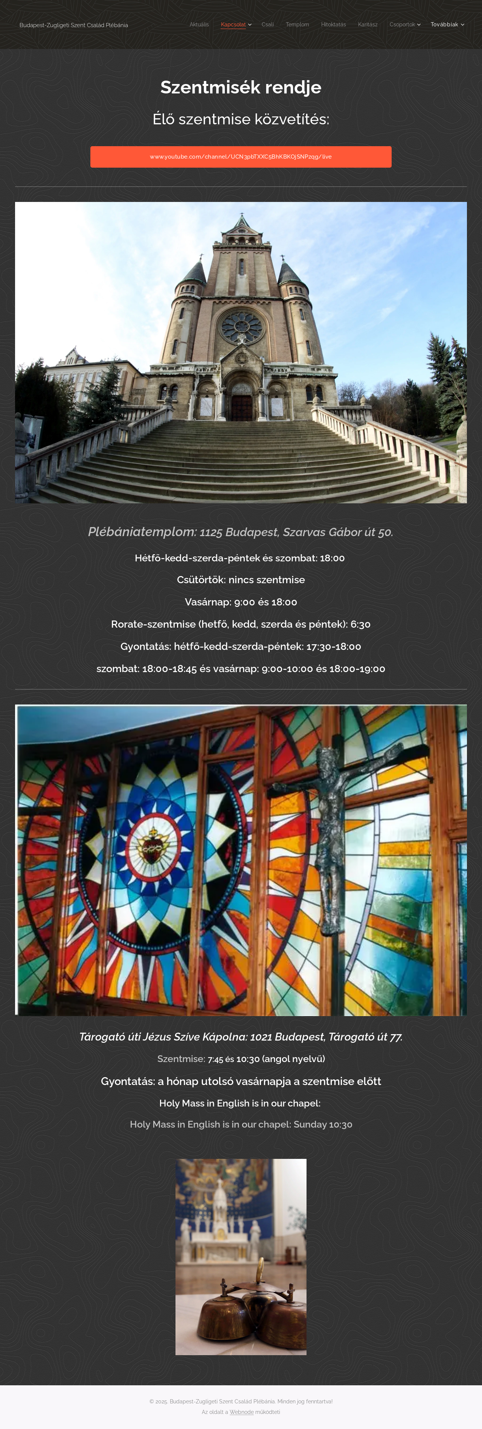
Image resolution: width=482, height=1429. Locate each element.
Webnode (242, 1412)
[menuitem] (187, 24)
